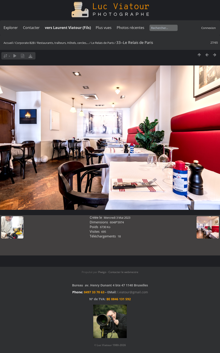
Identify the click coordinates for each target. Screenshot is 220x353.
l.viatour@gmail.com (132, 292)
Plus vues (104, 27)
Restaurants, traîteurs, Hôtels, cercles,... (63, 43)
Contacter (31, 27)
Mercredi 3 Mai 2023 (117, 218)
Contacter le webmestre (123, 272)
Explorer (11, 27)
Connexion (208, 28)
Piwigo (102, 272)
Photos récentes (130, 27)
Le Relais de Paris (102, 43)
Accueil (8, 43)
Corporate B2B (25, 43)
